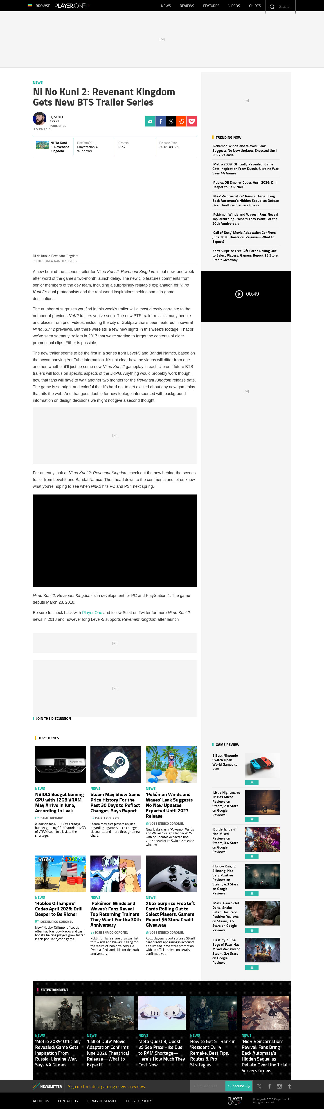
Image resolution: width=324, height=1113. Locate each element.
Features (211, 6)
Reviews (187, 6)
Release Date (168, 145)
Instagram (279, 1089)
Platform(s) (84, 145)
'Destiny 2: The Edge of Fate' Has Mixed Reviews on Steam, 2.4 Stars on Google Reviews (226, 956)
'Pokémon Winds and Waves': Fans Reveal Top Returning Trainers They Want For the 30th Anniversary (245, 221)
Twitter (171, 124)
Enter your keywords (272, 7)
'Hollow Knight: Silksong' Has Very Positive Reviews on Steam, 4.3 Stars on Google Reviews (226, 882)
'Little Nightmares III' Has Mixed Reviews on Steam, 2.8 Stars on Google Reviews (226, 808)
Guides (255, 6)
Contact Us (68, 1103)
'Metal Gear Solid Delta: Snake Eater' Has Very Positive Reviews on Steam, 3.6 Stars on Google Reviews (226, 919)
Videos (234, 6)
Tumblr (289, 1089)
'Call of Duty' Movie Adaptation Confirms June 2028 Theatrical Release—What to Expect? (244, 239)
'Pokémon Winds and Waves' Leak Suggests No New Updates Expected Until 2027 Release (244, 152)
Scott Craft (56, 121)
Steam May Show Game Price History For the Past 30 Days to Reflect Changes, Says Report (115, 804)
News (166, 6)
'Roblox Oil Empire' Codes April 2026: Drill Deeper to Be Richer (244, 187)
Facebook (160, 124)
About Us (41, 1103)
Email (150, 124)
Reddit (181, 124)
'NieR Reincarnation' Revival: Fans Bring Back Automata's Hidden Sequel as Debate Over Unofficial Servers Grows (245, 203)
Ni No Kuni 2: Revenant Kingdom (59, 149)
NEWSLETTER (51, 1088)
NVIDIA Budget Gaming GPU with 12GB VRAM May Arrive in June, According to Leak (59, 804)
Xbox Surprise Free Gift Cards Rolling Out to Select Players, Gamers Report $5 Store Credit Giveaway (245, 257)
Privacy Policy (139, 1103)
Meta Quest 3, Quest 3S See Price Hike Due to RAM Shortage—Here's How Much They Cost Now (161, 1055)
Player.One (87, 6)
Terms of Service (102, 1103)
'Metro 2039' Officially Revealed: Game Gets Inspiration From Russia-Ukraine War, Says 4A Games (245, 171)
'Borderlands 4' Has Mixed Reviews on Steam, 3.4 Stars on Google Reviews (226, 845)
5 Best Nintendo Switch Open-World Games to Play (226, 771)
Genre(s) (124, 145)
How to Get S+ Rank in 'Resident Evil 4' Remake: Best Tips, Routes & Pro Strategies (212, 1055)
